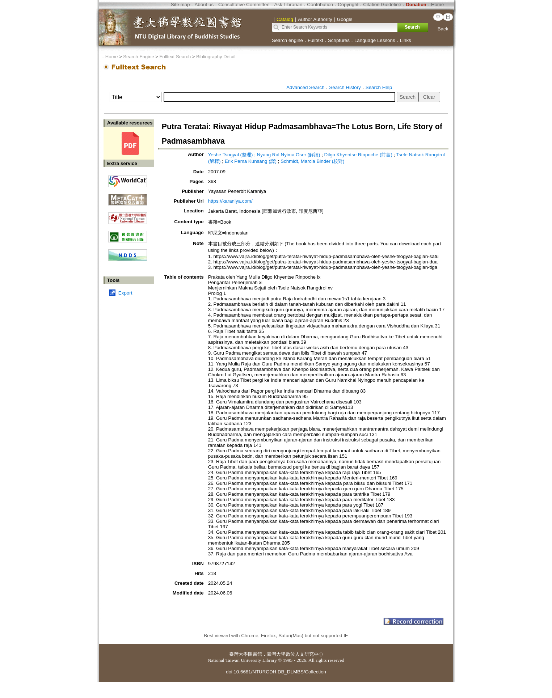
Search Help (379, 87)
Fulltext (315, 40)
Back (443, 28)
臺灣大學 (238, 654)
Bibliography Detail (215, 56)
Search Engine (138, 56)
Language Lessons (374, 40)
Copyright (348, 4)
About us (204, 4)
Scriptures (339, 40)
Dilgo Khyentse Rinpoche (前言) (358, 154)
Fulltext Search (175, 56)
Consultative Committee (243, 4)
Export (125, 293)
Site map (180, 4)
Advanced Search (305, 87)
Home (437, 4)
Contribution (320, 4)
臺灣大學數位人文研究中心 (295, 654)
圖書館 (255, 654)
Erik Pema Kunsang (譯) (251, 161)
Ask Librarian (288, 4)
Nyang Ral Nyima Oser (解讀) (288, 154)
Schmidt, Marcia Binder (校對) (312, 161)
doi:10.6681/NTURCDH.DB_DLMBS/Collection (276, 671)
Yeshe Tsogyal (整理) (230, 154)
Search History (345, 87)
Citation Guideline (382, 4)
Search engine (287, 40)
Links (405, 40)
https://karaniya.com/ (230, 201)
